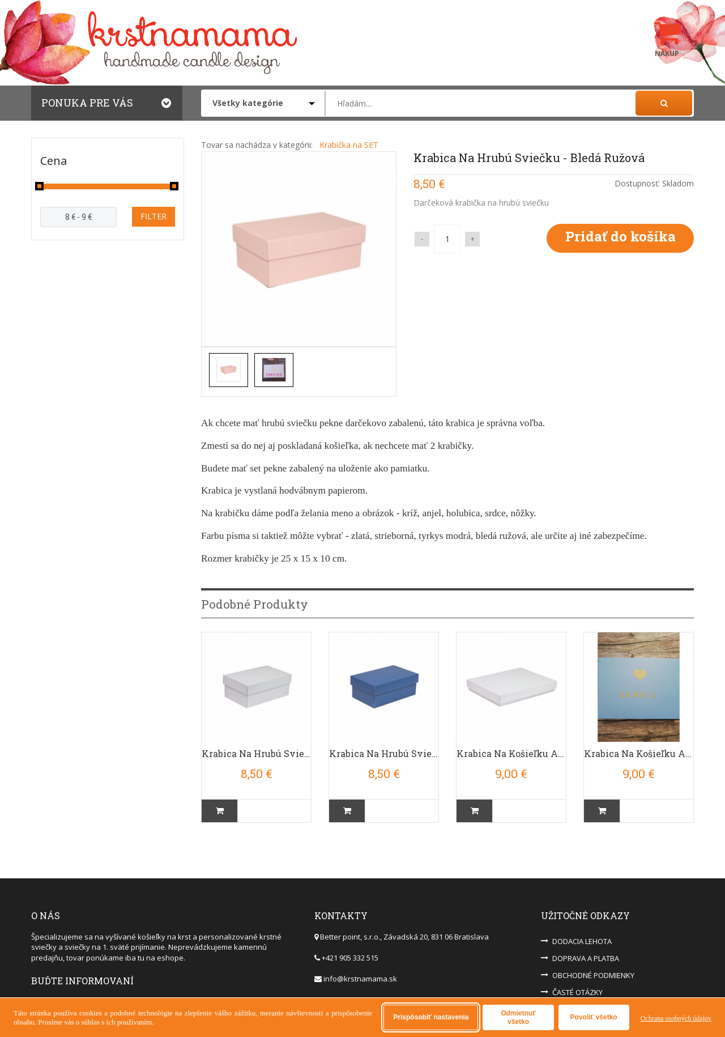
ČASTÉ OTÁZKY (577, 985)
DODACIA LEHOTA (582, 934)
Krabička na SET (348, 144)
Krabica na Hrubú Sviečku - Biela (256, 747)
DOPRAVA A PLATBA (585, 951)
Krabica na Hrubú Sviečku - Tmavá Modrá (383, 747)
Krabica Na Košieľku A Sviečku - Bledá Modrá (638, 747)
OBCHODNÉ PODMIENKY (593, 968)
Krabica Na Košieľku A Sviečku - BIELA (511, 747)
